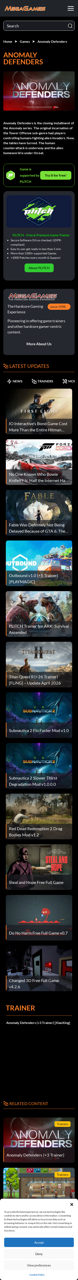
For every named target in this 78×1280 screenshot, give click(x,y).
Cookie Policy (37, 1274)
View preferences (39, 1265)
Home (7, 41)
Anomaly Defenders (52, 41)
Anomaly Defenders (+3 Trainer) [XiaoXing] (38, 1023)
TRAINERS (42, 381)
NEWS (14, 381)
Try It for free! (56, 175)
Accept (39, 1242)
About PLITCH (39, 268)
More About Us (39, 344)
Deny (39, 1254)
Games (25, 41)
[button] (72, 1204)
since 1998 (58, 307)
